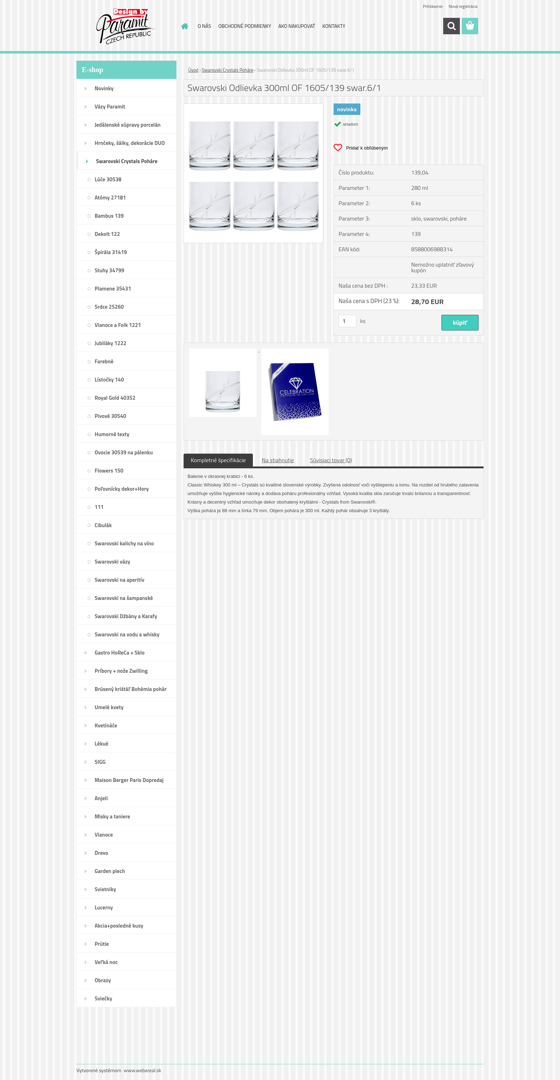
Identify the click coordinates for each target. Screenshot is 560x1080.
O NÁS (204, 26)
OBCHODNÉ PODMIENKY (244, 26)
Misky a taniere (112, 816)
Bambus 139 (109, 216)
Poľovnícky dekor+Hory (122, 489)
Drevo (101, 853)
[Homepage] (184, 26)
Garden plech (110, 871)
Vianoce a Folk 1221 (118, 325)
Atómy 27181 (110, 197)
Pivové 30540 (110, 416)
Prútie (102, 944)
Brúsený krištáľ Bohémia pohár (130, 689)
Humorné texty (112, 434)
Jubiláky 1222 (110, 343)
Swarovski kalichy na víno (124, 543)
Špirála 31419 (111, 252)
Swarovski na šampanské (124, 598)
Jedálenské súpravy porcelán (128, 125)
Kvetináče (106, 725)
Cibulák (103, 525)
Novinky (104, 88)
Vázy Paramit (110, 106)
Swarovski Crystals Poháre (127, 161)
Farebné (104, 361)
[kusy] (347, 321)
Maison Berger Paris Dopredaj (129, 780)
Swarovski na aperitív (119, 580)
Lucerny (104, 907)
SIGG (100, 762)
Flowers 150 (109, 470)
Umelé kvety (109, 707)
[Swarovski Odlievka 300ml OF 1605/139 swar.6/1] (253, 106)
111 (99, 507)
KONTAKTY (333, 26)
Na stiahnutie (278, 460)
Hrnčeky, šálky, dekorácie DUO (130, 143)
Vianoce (104, 835)
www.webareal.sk (142, 1070)
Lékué (101, 744)
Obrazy (103, 980)
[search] (451, 26)
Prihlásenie (432, 6)
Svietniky (105, 889)
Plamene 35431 (113, 288)
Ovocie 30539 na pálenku (124, 452)
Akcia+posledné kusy (119, 926)
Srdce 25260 (109, 307)
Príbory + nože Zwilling (121, 671)
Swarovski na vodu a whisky (127, 634)
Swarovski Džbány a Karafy (126, 616)
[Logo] (125, 26)
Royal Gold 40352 (115, 398)
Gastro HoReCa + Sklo (120, 652)
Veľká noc (106, 962)
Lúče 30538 (108, 179)
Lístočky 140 (109, 379)
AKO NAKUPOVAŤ (296, 26)
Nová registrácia (463, 6)
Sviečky (103, 998)
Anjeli (101, 798)
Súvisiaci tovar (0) (331, 460)
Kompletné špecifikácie (218, 460)
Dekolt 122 (107, 234)
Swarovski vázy (112, 561)
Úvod (193, 70)
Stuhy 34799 (109, 270)
